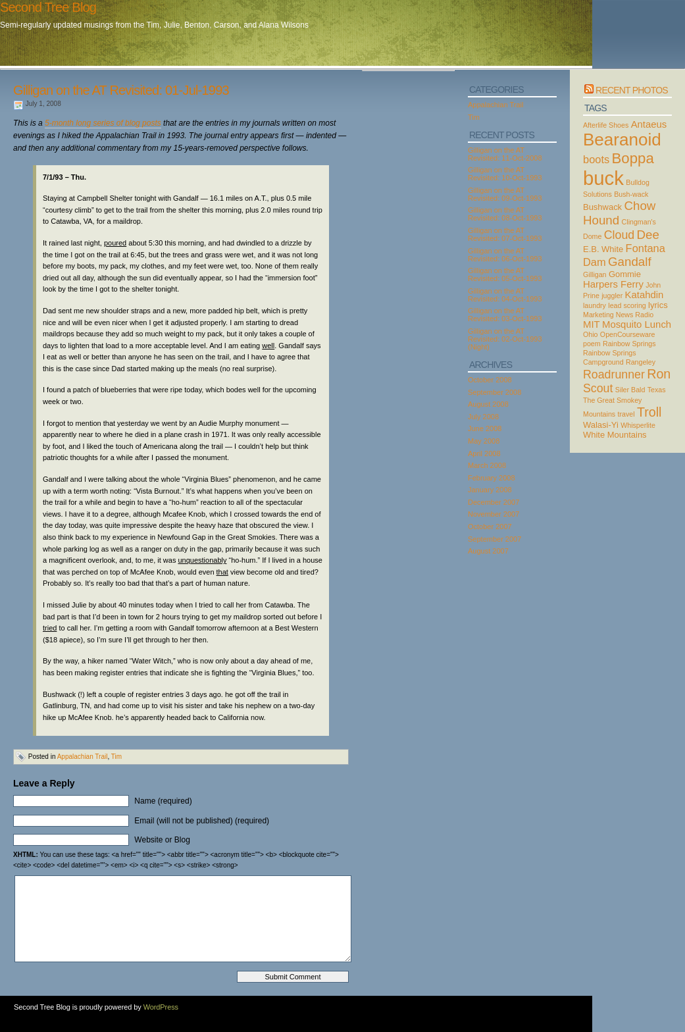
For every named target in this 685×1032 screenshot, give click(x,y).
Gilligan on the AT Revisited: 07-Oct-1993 (505, 234)
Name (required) (162, 801)
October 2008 (490, 380)
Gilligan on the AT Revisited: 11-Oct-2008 (505, 154)
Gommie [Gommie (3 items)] (625, 274)
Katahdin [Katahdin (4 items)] (644, 295)
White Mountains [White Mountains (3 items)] (615, 435)
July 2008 (483, 417)
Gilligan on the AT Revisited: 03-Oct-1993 (505, 314)
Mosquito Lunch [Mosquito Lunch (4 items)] (636, 324)
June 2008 (484, 428)
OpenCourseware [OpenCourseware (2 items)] (627, 334)
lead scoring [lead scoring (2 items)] (627, 305)
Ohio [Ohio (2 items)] (590, 334)
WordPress (160, 1007)
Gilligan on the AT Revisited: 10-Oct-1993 (505, 174)
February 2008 (491, 478)
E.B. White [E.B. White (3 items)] (603, 249)
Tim (116, 756)
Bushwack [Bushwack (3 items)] (602, 207)
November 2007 (493, 514)
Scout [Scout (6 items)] (598, 388)
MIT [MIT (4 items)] (591, 324)
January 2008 (490, 490)
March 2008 (487, 465)
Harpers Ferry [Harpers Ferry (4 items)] (613, 284)
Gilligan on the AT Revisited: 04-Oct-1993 (505, 295)
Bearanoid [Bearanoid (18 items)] (622, 139)
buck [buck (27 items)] (603, 178)
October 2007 (490, 526)
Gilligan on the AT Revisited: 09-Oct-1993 (505, 194)
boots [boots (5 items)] (596, 159)
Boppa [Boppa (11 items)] (633, 158)
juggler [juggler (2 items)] (611, 295)
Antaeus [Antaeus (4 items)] (649, 124)
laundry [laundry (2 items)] (594, 305)
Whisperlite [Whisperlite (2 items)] (638, 425)
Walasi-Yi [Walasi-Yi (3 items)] (601, 425)
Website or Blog (162, 839)
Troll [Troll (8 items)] (649, 412)
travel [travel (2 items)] (626, 414)
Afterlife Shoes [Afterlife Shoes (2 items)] (605, 125)
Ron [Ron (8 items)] (659, 374)
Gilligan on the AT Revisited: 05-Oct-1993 (505, 274)
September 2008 (494, 392)
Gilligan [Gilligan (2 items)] (595, 274)
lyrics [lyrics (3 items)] (658, 305)
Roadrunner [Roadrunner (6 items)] (614, 374)
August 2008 (488, 404)
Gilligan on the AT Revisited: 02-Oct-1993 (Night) (505, 339)
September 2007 (494, 539)
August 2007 (488, 551)
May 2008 (483, 441)
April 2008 (484, 453)
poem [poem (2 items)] (592, 344)
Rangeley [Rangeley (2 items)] (640, 362)
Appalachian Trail (82, 756)
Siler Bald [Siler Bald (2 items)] (630, 390)
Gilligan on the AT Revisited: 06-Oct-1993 (505, 255)
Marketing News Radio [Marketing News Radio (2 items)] (618, 315)
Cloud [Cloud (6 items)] (619, 235)
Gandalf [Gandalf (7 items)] (629, 262)
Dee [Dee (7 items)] (648, 235)
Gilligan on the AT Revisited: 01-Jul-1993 (121, 90)
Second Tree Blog (48, 7)
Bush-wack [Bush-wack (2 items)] (631, 194)
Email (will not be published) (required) (201, 820)
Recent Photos (632, 90)
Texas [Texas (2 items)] (656, 390)
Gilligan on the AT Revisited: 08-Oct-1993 (505, 214)
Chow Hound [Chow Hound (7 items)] (619, 213)
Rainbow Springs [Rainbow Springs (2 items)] (629, 344)
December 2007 (493, 502)
